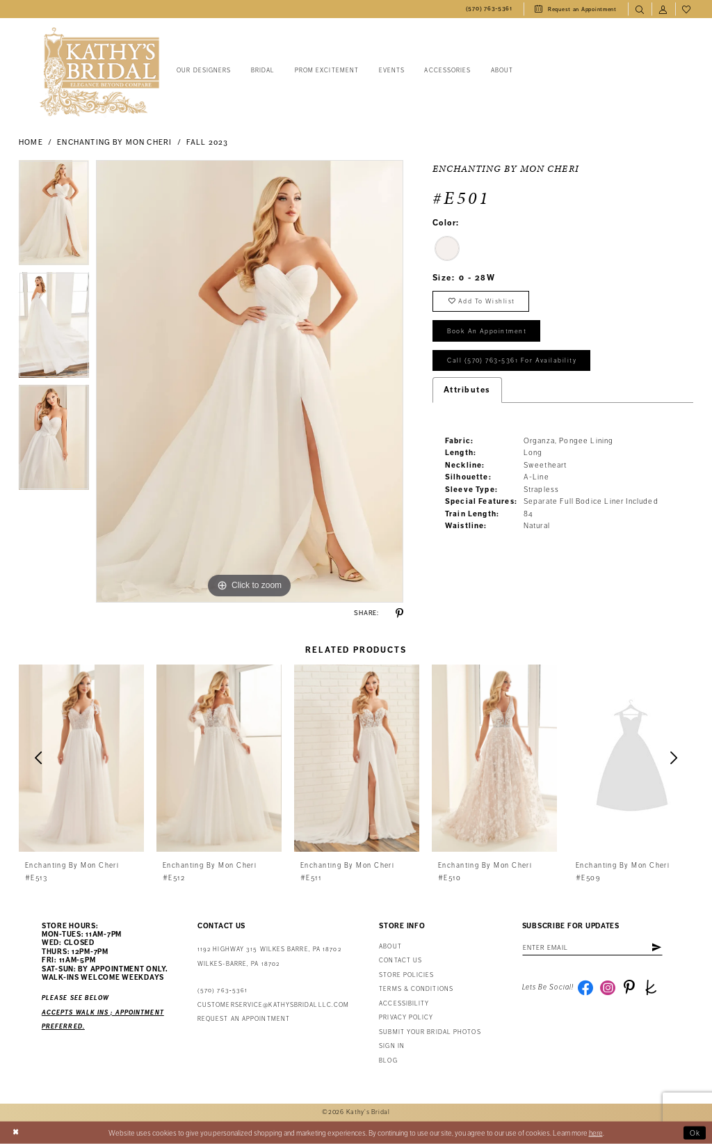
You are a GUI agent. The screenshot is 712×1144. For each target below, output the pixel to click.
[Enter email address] (592, 947)
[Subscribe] (656, 947)
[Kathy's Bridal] (99, 72)
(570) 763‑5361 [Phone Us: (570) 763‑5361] (222, 990)
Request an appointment (243, 1019)
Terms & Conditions (416, 989)
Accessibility (404, 1004)
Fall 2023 (207, 142)
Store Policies (406, 975)
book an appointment (486, 331)
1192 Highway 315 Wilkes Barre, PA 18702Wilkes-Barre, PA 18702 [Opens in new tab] (269, 956)
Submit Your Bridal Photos (429, 1032)
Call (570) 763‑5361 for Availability (511, 360)
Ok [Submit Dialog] (695, 1132)
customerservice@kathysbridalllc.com (273, 1005)
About (390, 947)
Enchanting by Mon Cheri (114, 142)
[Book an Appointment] (576, 9)
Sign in (392, 1046)
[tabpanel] (54, 216)
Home (31, 142)
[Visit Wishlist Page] (687, 9)
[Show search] (640, 9)
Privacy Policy (406, 1018)
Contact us (400, 960)
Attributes (467, 390)
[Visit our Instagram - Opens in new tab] (607, 987)
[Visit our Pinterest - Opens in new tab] (629, 987)
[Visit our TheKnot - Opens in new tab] (650, 987)
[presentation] (81, 758)
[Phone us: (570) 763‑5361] (489, 9)
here (596, 1132)
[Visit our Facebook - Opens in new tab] (585, 987)
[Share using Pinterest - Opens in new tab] (399, 613)
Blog (388, 1061)
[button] (663, 9)
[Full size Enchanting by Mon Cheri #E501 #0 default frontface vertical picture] (250, 381)
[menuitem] (489, 9)
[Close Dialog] (15, 1133)
